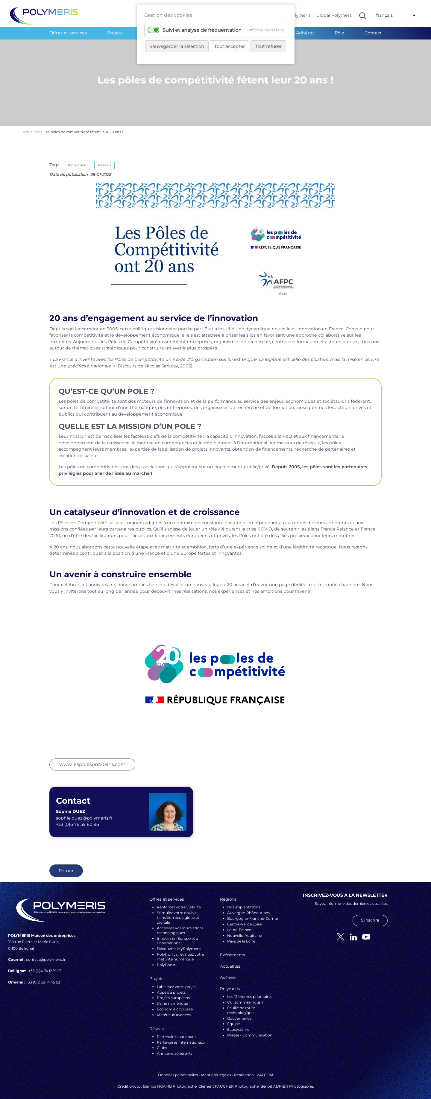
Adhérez (305, 33)
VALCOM (265, 1070)
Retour (66, 866)
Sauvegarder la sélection (177, 46)
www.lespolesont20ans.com (92, 759)
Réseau (104, 160)
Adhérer (228, 972)
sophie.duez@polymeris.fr (84, 813)
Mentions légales (216, 1070)
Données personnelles (178, 1070)
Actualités (31, 127)
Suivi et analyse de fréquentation (202, 30)
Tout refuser (268, 46)
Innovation (77, 160)
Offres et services (68, 33)
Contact (373, 33)
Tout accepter (229, 46)
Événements (232, 949)
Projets (114, 33)
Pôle (339, 33)
